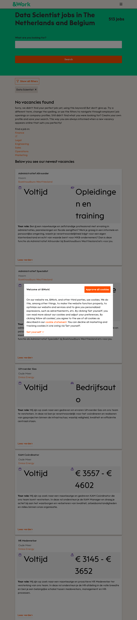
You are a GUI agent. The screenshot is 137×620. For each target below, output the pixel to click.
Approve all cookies (97, 289)
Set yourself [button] (35, 332)
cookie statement (56, 322)
